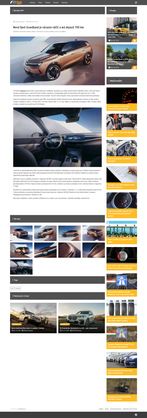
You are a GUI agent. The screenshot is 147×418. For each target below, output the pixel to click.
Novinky (32, 2)
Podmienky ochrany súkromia (130, 409)
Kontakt (107, 409)
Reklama (101, 409)
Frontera (23, 91)
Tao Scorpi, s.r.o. (22, 409)
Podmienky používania (115, 409)
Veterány (64, 2)
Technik (47, 2)
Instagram (136, 415)
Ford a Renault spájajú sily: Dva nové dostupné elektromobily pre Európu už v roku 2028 (121, 34)
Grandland (17, 288)
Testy (40, 2)
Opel (12, 288)
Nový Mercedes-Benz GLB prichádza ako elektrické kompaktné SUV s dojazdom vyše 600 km (120, 61)
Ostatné (55, 2)
